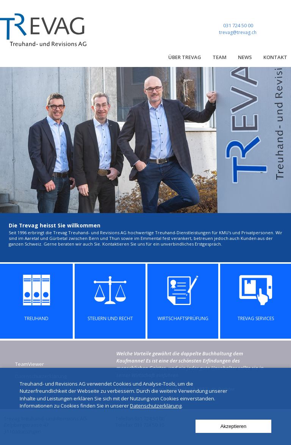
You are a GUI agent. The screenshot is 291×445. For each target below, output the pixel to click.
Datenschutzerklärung (155, 405)
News (245, 57)
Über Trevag (184, 57)
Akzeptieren (234, 426)
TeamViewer (29, 364)
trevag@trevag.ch (238, 32)
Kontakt (275, 57)
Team (220, 57)
